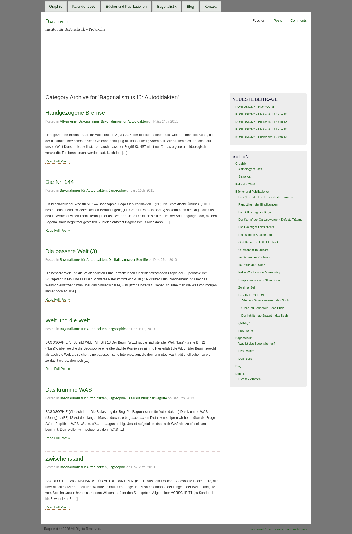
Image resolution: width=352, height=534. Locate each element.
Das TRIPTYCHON (251, 295)
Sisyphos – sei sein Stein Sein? (259, 280)
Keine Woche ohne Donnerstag (259, 272)
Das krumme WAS (68, 389)
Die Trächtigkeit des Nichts (256, 227)
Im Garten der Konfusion (254, 257)
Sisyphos (244, 176)
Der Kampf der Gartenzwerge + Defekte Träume (270, 219)
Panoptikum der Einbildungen (258, 204)
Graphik (55, 6)
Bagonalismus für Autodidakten (124, 121)
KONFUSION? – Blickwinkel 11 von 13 (261, 129)
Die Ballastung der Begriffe (128, 259)
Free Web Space (296, 529)
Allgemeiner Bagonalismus (79, 121)
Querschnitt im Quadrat (254, 249)
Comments (298, 21)
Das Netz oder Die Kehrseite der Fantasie (266, 197)
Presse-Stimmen (249, 379)
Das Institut (246, 351)
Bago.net (56, 21)
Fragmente (245, 330)
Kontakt (210, 6)
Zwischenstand (64, 458)
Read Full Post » (57, 161)
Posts (278, 21)
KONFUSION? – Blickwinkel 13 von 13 (261, 114)
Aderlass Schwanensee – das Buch (265, 300)
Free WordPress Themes (266, 529)
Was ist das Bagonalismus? (256, 343)
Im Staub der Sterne (251, 265)
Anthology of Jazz (250, 169)
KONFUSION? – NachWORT (254, 106)
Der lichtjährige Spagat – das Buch (264, 315)
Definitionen (246, 358)
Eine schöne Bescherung (255, 234)
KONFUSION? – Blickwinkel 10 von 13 (261, 137)
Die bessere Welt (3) (71, 251)
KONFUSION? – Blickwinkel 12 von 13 (261, 121)
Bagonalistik (166, 6)
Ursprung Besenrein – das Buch (262, 307)
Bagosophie (117, 190)
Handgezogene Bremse (75, 112)
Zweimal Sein (247, 287)
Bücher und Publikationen (126, 6)
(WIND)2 (244, 323)
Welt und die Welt (67, 320)
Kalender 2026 (84, 6)
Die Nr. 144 (59, 182)
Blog (190, 6)
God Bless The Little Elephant (258, 242)
